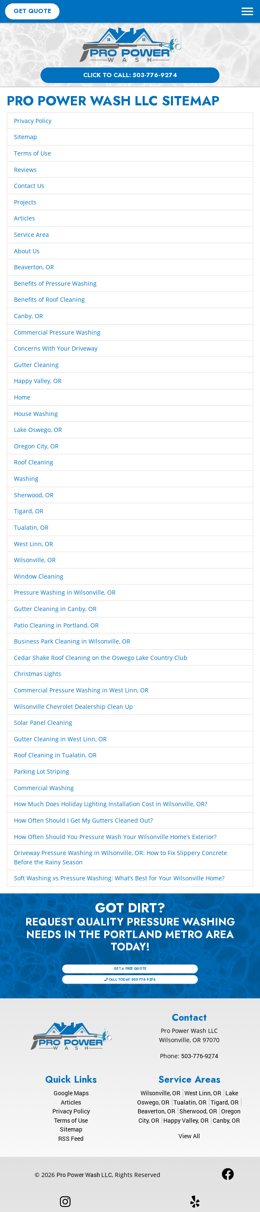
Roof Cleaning (33, 462)
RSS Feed (71, 1138)
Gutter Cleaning (36, 365)
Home (22, 397)
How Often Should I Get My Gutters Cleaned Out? (83, 820)
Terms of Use (32, 153)
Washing (26, 479)
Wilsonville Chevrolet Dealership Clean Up (73, 707)
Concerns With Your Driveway (56, 348)
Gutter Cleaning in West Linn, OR (60, 739)
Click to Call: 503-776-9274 (130, 75)
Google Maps (71, 1093)
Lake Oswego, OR (38, 430)
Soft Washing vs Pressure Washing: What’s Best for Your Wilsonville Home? (119, 878)
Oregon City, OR (36, 446)
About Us (27, 251)
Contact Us (29, 186)
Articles (24, 218)
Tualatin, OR (31, 527)
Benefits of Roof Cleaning (49, 299)
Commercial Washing (44, 788)
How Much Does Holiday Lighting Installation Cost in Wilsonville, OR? (110, 804)
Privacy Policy (32, 121)
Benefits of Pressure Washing (55, 283)
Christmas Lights (37, 674)
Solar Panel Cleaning (43, 723)
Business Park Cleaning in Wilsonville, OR (72, 641)
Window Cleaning (38, 576)
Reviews (25, 170)
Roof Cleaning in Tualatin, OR (55, 755)
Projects (25, 202)
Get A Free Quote (130, 972)
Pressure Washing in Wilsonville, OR (65, 592)
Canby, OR (28, 316)
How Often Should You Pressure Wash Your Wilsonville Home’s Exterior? (115, 837)
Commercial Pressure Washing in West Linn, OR (81, 690)
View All (189, 1136)
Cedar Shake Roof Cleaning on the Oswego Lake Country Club (100, 658)
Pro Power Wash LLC (84, 1175)
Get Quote (32, 11)
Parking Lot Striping (41, 771)
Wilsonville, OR (35, 560)
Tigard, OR (28, 511)
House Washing (36, 414)
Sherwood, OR (34, 495)
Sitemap (25, 137)
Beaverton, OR (34, 267)
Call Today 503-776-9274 (130, 976)
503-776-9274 (199, 1056)
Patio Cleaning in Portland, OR (56, 625)
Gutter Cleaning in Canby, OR (55, 609)
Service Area (31, 235)
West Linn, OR (33, 544)
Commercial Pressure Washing (57, 332)
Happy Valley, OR (38, 381)
